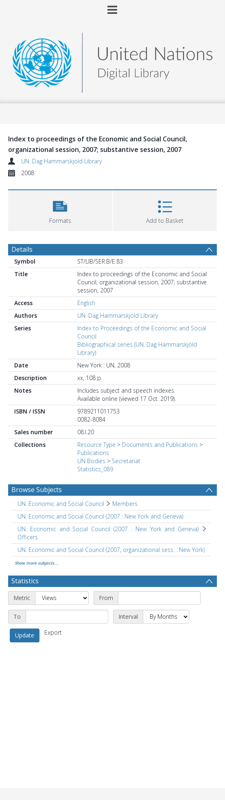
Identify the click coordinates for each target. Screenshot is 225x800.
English (86, 303)
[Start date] (159, 598)
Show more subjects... (36, 563)
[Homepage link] (112, 60)
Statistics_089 (95, 469)
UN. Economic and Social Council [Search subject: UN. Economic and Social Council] (60, 504)
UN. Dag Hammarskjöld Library (61, 161)
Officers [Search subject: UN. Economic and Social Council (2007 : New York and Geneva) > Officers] (27, 537)
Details (22, 249)
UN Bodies (91, 461)
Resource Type (96, 444)
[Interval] (166, 617)
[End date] (67, 617)
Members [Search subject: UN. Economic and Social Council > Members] (125, 504)
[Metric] (62, 598)
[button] (60, 209)
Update (24, 635)
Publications (93, 453)
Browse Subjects (36, 489)
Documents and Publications (160, 444)
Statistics (25, 580)
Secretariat (126, 461)
